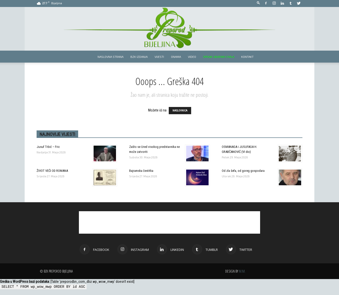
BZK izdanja (139, 56)
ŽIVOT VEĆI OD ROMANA (52, 171)
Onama (176, 56)
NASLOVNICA (179, 110)
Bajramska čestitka (141, 171)
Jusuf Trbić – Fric (48, 147)
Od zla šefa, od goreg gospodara (243, 171)
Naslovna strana (110, 56)
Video (192, 56)
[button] (258, 3)
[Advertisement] (169, 222)
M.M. (242, 271)
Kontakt (247, 56)
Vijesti (159, 56)
